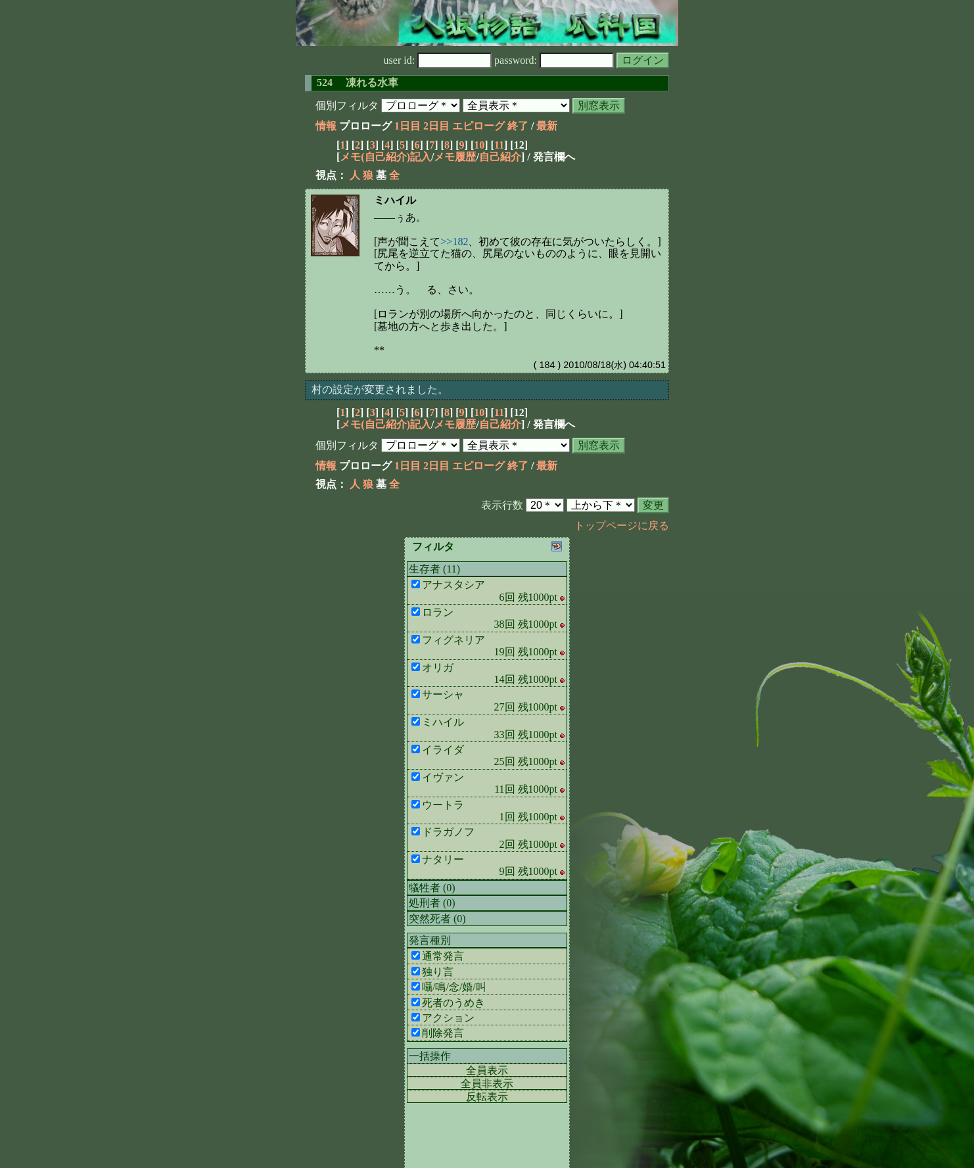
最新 (546, 125)
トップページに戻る (621, 525)
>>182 (454, 241)
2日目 (436, 125)
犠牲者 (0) (432, 887)
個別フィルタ (347, 105)
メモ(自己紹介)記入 (385, 156)
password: (554, 60)
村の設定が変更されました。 (380, 389)
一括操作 (430, 1056)
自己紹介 (500, 156)
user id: (438, 60)
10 (479, 145)
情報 (325, 125)
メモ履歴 (455, 156)
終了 (517, 125)
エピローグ (478, 125)
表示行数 (502, 505)
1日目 (407, 125)
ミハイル (395, 200)
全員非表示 (487, 1083)
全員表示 (487, 1070)
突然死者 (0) (437, 918)
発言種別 (430, 940)
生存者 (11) (434, 568)
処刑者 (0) (432, 902)
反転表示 (487, 1096)
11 (499, 145)
